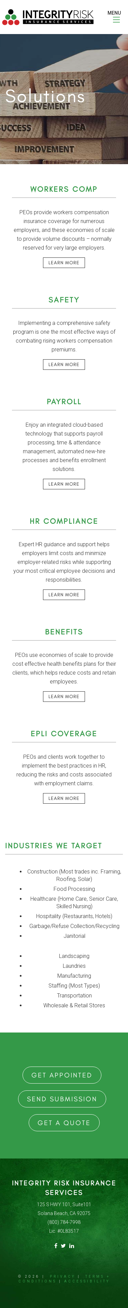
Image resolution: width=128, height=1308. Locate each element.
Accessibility (87, 1281)
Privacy (62, 1276)
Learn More (64, 263)
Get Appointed (62, 1075)
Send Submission (62, 1099)
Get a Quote (64, 1123)
